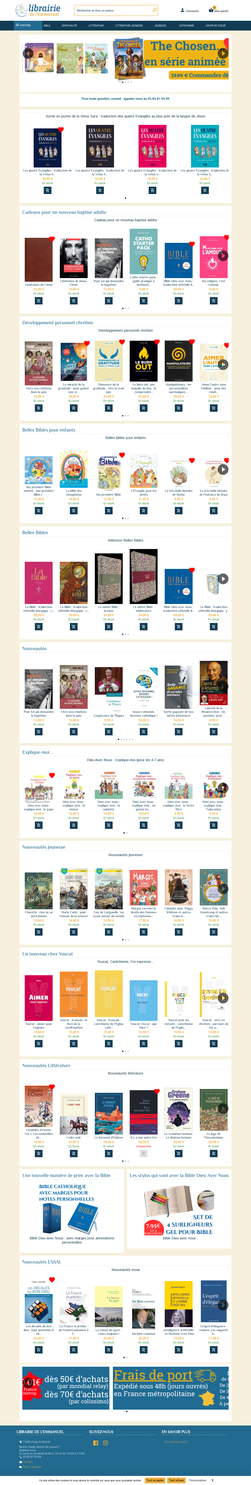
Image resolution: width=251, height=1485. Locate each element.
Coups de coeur (215, 25)
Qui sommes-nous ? (176, 1441)
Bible (47, 25)
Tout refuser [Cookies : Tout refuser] (176, 1480)
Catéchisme (186, 25)
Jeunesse (160, 25)
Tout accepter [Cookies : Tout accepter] (155, 1480)
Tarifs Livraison (30, 1467)
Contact (25, 1462)
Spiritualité (69, 25)
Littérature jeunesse (129, 25)
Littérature (96, 25)
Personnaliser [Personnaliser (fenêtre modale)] (197, 1480)
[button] (224, 63)
